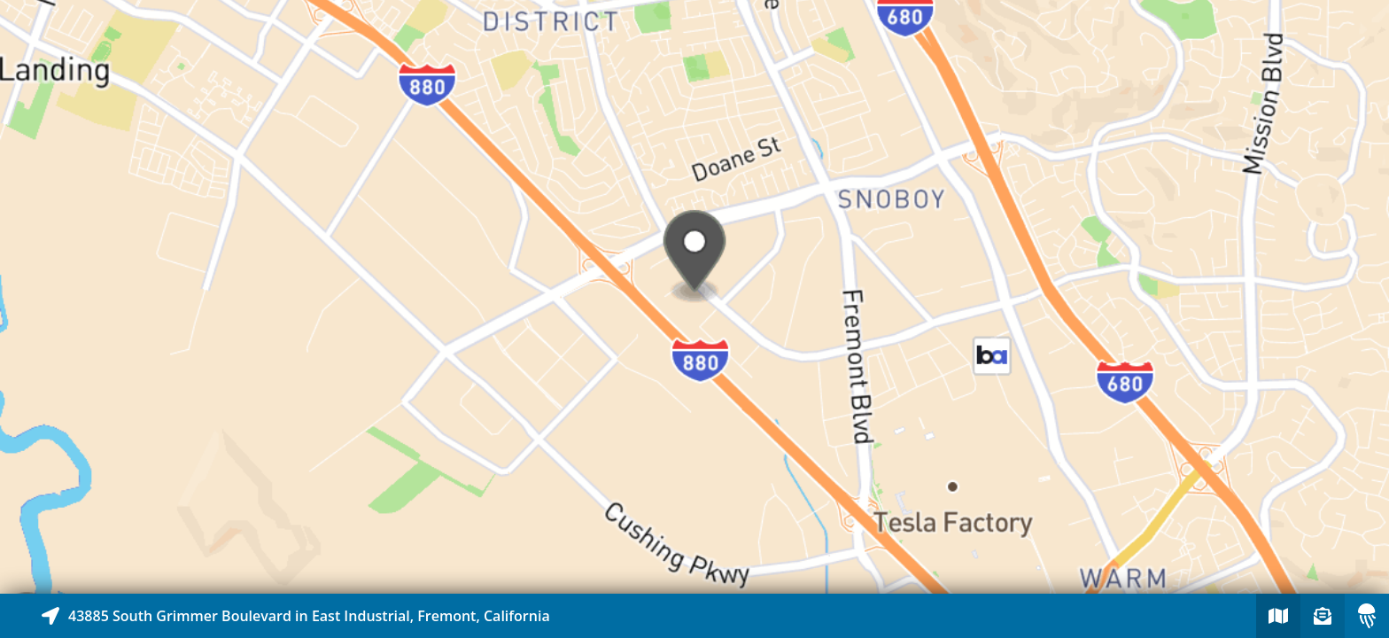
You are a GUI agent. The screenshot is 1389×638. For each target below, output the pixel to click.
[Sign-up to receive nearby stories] (1322, 616)
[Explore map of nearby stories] (694, 297)
